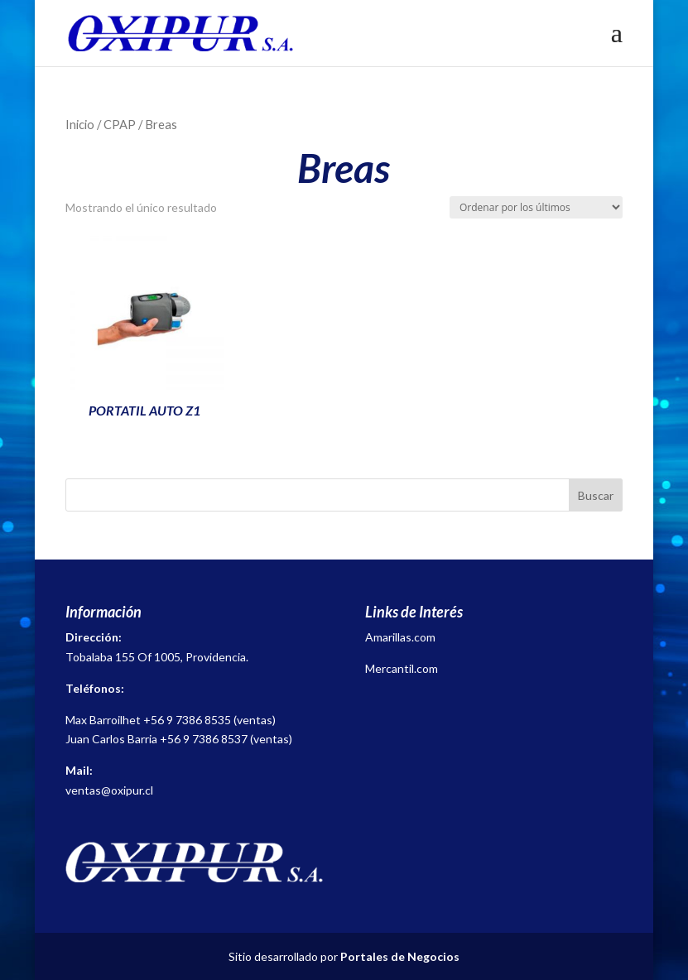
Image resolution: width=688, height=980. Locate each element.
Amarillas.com (400, 637)
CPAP (119, 124)
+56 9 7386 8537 (204, 739)
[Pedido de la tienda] (536, 207)
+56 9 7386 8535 (187, 720)
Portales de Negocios (399, 956)
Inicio (79, 124)
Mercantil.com (401, 668)
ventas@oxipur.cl (109, 790)
